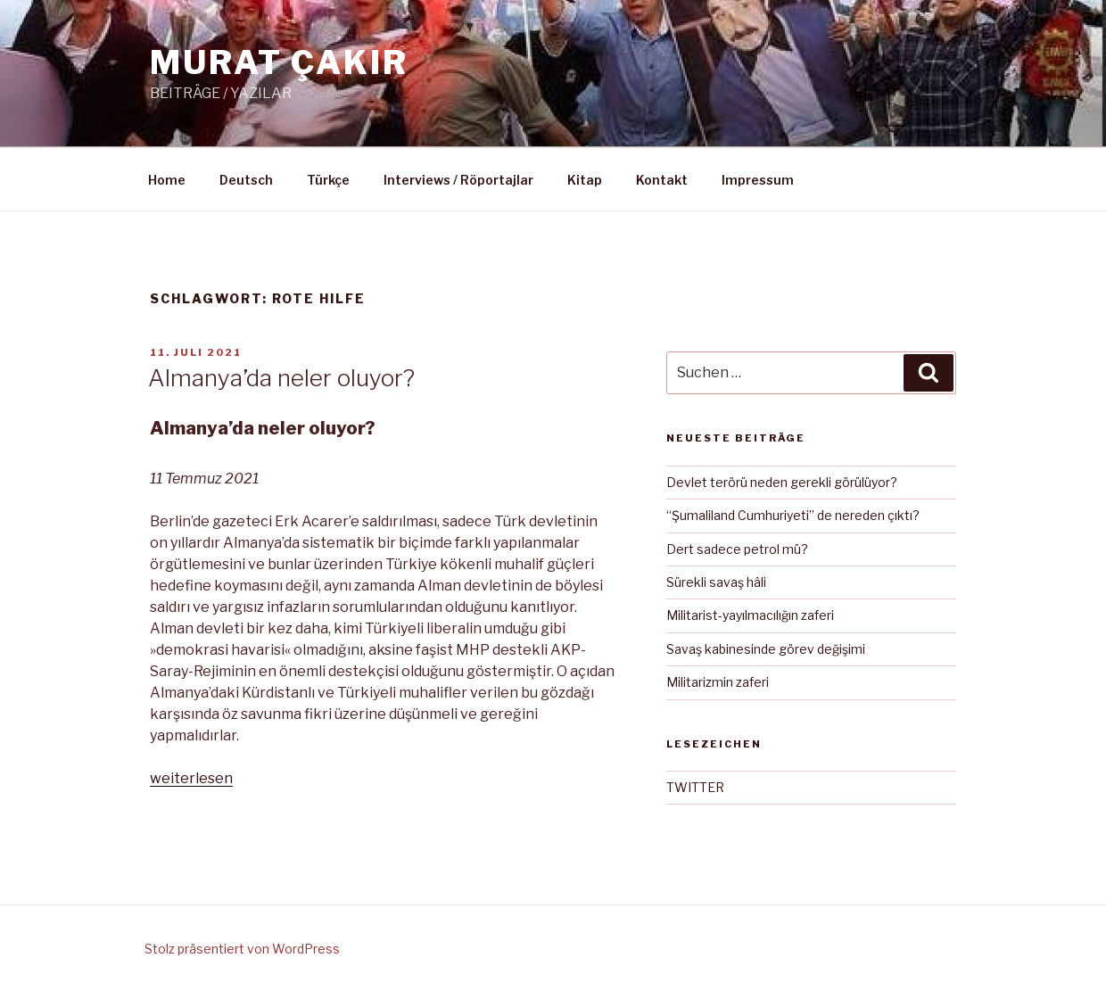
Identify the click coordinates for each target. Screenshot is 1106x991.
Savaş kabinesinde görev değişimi (765, 649)
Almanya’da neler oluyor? (281, 378)
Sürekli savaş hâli (716, 582)
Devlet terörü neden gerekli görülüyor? (781, 482)
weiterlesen (191, 778)
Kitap (584, 179)
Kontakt (662, 179)
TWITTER (695, 787)
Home (167, 179)
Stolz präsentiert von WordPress (242, 948)
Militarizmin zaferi (717, 682)
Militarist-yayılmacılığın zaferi (750, 615)
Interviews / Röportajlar (458, 179)
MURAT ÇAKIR (279, 62)
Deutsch (246, 179)
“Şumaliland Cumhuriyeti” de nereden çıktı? (793, 515)
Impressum (758, 179)
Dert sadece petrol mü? (737, 549)
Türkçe (328, 179)
